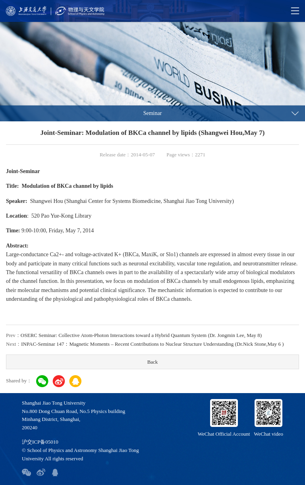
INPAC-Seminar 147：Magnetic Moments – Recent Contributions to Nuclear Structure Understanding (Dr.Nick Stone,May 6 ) (152, 344)
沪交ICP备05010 (40, 442)
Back (152, 362)
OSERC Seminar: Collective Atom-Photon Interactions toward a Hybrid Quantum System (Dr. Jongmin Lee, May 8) (141, 335)
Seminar (152, 113)
